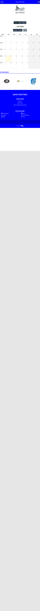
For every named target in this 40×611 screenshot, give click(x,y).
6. (5, 42)
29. (5, 36)
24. (27, 55)
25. (33, 55)
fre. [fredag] (26, 34)
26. (39, 55)
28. (10, 62)
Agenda (24, 22)
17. (27, 49)
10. (27, 42)
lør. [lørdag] (31, 34)
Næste (20, 30)
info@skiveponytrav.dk (21, 105)
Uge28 (1, 42)
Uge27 (1, 36)
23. (22, 55)
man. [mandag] (3, 34)
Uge (20, 22)
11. (33, 42)
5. (39, 36)
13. (5, 49)
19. (39, 49)
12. (39, 42)
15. (16, 49)
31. (27, 62)
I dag (25, 30)
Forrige (15, 30)
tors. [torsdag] (20, 34)
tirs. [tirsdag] (9, 34)
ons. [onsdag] (14, 34)
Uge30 (1, 55)
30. (10, 36)
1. (16, 36)
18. (33, 49)
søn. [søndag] (37, 34)
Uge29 (1, 49)
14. (10, 49)
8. (16, 42)
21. (10, 55)
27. (5, 62)
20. (5, 55)
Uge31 (1, 62)
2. (22, 36)
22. (16, 55)
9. (22, 42)
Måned (15, 22)
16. (22, 49)
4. (33, 36)
